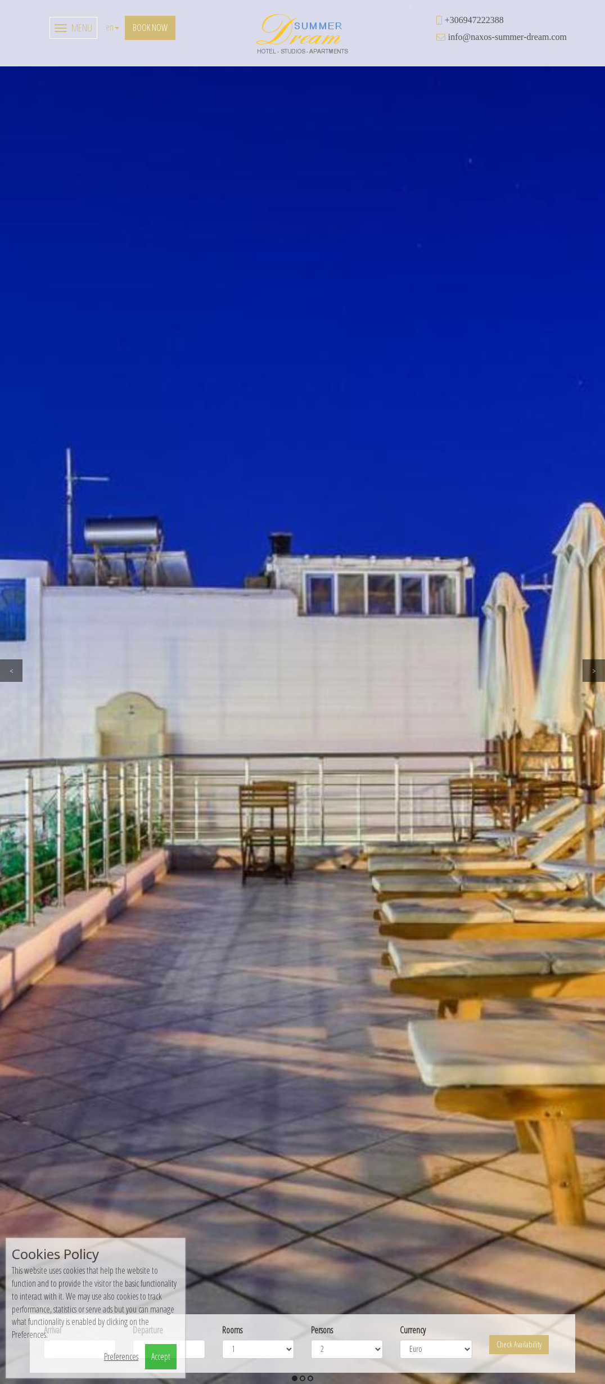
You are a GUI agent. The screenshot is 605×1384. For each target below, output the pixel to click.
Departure (148, 351)
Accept (160, 1356)
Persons (322, 351)
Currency (413, 351)
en (112, 27)
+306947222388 (474, 19)
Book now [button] (150, 27)
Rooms (232, 351)
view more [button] (453, 1030)
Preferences (121, 1356)
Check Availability (518, 365)
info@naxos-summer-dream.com (507, 36)
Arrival (52, 351)
